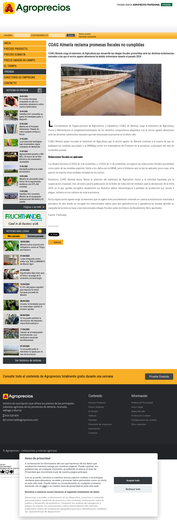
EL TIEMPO (10, 66)
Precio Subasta (96, 407)
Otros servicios (138, 424)
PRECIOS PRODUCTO (15, 48)
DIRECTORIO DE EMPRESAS (19, 77)
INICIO (7, 43)
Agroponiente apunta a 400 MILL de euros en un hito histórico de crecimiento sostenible (31, 158)
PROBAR (167, 4)
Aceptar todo (133, 480)
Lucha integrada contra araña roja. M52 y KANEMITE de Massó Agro (32, 261)
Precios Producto (97, 402)
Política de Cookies (141, 415)
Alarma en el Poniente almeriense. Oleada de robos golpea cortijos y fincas (29, 130)
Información (94, 428)
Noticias (92, 415)
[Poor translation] (9, 471)
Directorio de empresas (100, 424)
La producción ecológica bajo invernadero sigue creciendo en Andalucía (30, 144)
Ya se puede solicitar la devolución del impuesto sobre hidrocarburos (31, 321)
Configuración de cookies (144, 420)
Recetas (92, 420)
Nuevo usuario (85, 34)
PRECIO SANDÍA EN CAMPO (19, 60)
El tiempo (93, 411)
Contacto (92, 433)
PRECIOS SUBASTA (14, 54)
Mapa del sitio (138, 411)
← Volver (55, 242)
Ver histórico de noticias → (30, 360)
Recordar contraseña (87, 37)
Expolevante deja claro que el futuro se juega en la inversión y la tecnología (32, 275)
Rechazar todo (133, 489)
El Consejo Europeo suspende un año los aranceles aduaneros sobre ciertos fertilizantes (31, 103)
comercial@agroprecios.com (21, 419)
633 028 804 (11, 415)
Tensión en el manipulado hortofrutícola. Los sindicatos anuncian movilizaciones (31, 336)
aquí (44, 486)
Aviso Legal (137, 407)
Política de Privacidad (142, 402)
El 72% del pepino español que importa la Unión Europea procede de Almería (31, 291)
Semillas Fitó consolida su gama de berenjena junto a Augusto (31, 117)
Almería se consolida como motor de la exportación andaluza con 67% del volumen (31, 183)
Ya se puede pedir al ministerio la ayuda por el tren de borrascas (31, 352)
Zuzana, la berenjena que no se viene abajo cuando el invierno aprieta (32, 306)
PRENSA (9, 71)
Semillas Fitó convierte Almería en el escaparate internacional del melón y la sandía (31, 198)
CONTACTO (10, 83)
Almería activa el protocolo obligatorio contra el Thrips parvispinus (32, 247)
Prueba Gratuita (159, 376)
